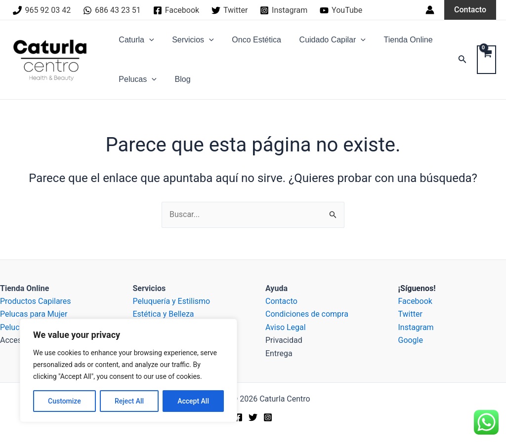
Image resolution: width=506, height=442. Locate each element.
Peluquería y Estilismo (172, 301)
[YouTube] (341, 10)
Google (410, 340)
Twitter (410, 314)
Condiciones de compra (306, 314)
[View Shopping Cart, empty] (486, 59)
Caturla (135, 40)
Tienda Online (398, 40)
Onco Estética (251, 40)
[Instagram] (284, 10)
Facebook (415, 301)
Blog (179, 79)
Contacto (281, 301)
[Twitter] (230, 10)
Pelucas (137, 79)
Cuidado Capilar (324, 40)
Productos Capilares (35, 301)
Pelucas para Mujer (33, 314)
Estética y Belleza (163, 314)
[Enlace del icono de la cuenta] (429, 9)
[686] (112, 10)
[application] (148, 40)
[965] (42, 10)
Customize (64, 401)
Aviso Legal (285, 327)
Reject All (129, 401)
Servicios (190, 40)
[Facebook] (176, 10)
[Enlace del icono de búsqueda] (462, 60)
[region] (128, 370)
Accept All (193, 401)
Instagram (416, 327)
